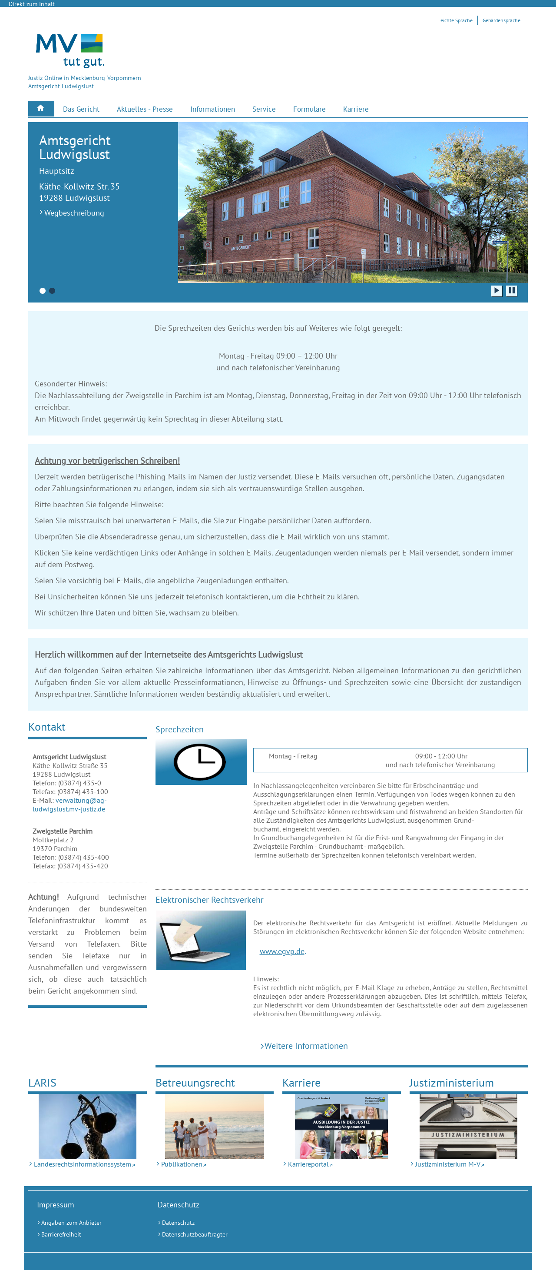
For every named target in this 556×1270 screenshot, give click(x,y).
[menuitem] (41, 108)
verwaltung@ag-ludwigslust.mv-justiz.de (70, 804)
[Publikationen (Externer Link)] (215, 1126)
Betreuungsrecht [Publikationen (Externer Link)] (195, 1082)
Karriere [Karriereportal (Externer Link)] (301, 1082)
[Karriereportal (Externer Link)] (341, 1126)
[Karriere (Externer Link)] (355, 109)
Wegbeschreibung (74, 213)
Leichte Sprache (455, 20)
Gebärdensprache (501, 20)
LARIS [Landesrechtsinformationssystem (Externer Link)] (42, 1082)
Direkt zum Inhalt (32, 4)
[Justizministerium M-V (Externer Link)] (469, 1126)
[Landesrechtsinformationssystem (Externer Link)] (87, 1126)
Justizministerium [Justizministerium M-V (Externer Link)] (452, 1082)
